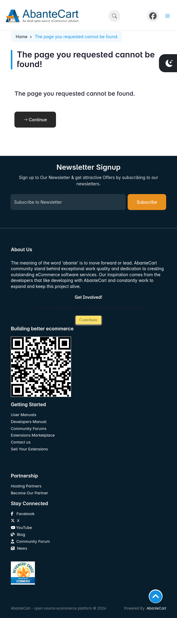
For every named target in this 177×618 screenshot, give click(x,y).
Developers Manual (28, 421)
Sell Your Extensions (29, 449)
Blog (18, 534)
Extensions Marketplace (32, 435)
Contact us (21, 442)
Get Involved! (88, 297)
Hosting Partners (26, 486)
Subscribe (147, 202)
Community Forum (30, 541)
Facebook (23, 513)
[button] (114, 16)
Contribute (88, 320)
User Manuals (23, 415)
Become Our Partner (29, 493)
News (19, 548)
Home (21, 36)
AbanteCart (156, 608)
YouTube (21, 527)
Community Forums (28, 428)
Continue (35, 119)
